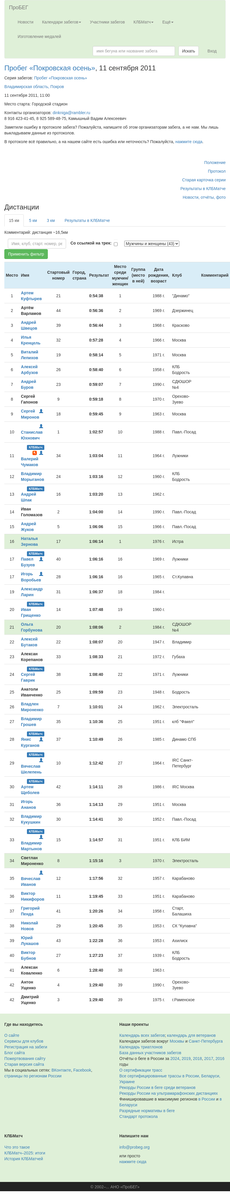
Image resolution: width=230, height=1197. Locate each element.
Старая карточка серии (204, 180)
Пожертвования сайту (24, 1058)
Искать (188, 51)
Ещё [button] (168, 22)
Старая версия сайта (24, 1064)
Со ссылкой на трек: (91, 243)
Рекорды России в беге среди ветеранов (157, 1087)
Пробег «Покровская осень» (49, 68)
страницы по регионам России (32, 1076)
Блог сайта (14, 1052)
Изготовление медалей (39, 36)
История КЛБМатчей (23, 1158)
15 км (14, 220)
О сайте (11, 1035)
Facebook (82, 1070)
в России (206, 1099)
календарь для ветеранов (191, 1035)
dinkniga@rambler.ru (71, 112)
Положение (215, 162)
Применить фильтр (26, 254)
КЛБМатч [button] (144, 22)
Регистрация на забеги (25, 1047)
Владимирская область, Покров (34, 86)
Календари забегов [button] (61, 22)
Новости (25, 22)
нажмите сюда (188, 141)
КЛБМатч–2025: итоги (24, 1153)
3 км (51, 220)
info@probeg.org (134, 1147)
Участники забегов (107, 22)
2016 (220, 1058)
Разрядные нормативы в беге (147, 1110)
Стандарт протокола (138, 1116)
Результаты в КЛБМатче (203, 188)
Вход (212, 51)
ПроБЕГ (18, 7)
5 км (33, 220)
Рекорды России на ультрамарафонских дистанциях (168, 1093)
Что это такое (17, 1147)
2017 (208, 1058)
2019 (186, 1058)
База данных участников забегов (150, 1052)
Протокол (217, 171)
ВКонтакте (61, 1070)
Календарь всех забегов (142, 1035)
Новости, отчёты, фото (204, 197)
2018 (197, 1058)
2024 (174, 1058)
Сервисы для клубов (23, 1041)
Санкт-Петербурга (206, 1041)
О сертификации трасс (140, 1070)
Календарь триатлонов (141, 1047)
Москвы (177, 1041)
